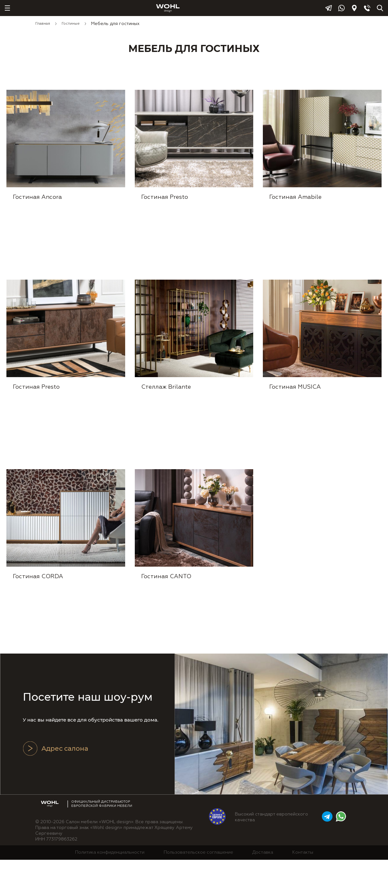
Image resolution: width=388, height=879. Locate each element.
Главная (42, 24)
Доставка (262, 872)
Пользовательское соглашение (198, 872)
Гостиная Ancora (37, 203)
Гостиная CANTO (167, 596)
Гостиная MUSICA (295, 399)
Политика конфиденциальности (109, 872)
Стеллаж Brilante (166, 399)
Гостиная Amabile (296, 203)
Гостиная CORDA (38, 596)
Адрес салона (55, 768)
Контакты (302, 872)
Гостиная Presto (165, 203)
